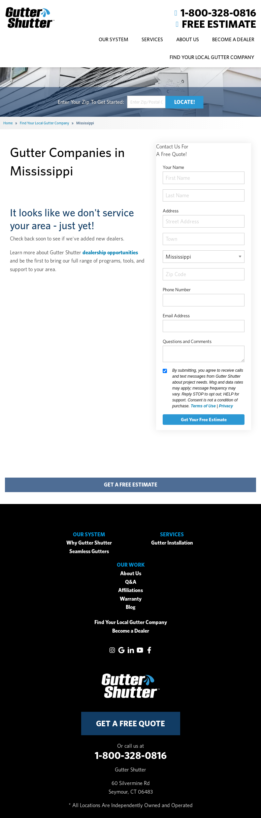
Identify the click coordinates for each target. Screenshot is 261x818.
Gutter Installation (172, 543)
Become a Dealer (130, 631)
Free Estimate (219, 24)
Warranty (131, 599)
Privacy (226, 406)
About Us (130, 573)
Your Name (173, 167)
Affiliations (130, 590)
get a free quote (130, 723)
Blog (131, 607)
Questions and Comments (187, 341)
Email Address (176, 315)
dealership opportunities (110, 252)
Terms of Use (203, 406)
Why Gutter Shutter (89, 543)
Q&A (130, 582)
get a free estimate (130, 485)
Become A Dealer (233, 39)
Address (171, 210)
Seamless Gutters (89, 551)
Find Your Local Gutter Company (212, 57)
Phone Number (177, 289)
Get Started (110, 102)
